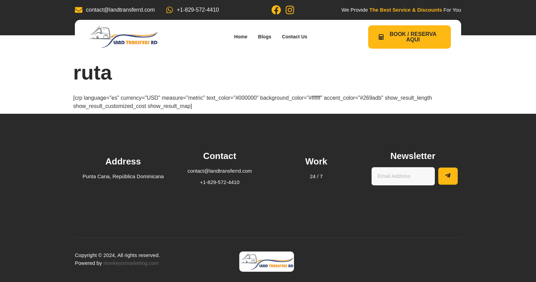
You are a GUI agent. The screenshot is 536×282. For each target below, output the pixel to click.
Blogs (265, 37)
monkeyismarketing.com (131, 263)
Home (237, 37)
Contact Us (299, 37)
